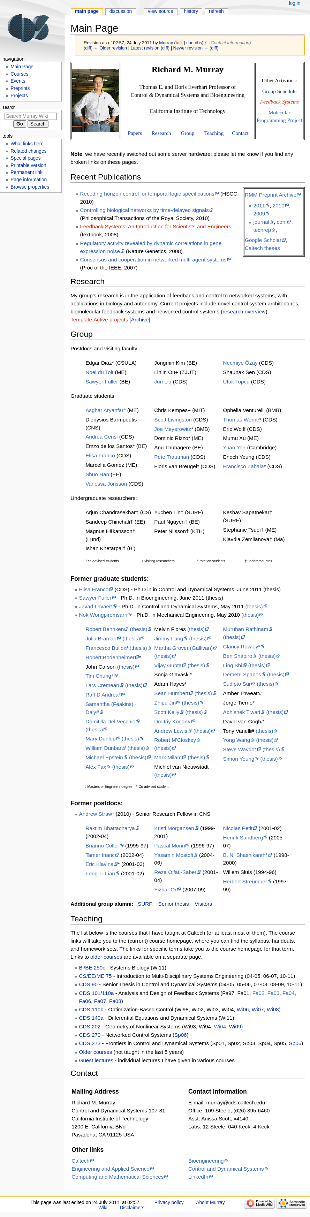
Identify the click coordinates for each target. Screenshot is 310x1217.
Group (187, 133)
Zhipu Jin (165, 703)
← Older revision (110, 48)
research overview (244, 311)
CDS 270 (90, 1035)
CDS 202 (90, 1026)
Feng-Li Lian (100, 873)
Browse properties (29, 187)
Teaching (214, 133)
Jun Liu (162, 382)
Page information (28, 179)
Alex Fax (95, 767)
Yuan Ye (233, 447)
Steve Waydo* (240, 749)
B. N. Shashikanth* (245, 855)
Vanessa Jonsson (106, 484)
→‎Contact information (227, 42)
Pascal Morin (169, 846)
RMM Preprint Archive (270, 195)
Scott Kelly (166, 712)
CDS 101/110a (96, 993)
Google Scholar (263, 240)
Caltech (80, 1161)
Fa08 (115, 1001)
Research (161, 133)
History (191, 11)
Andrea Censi (101, 437)
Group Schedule (279, 91)
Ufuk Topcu (236, 382)
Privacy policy (169, 1202)
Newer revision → (191, 48)
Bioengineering (206, 1161)
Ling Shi (232, 665)
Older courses (95, 1052)
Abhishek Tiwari (241, 712)
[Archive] (140, 319)
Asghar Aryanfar (104, 410)
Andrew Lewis (170, 731)
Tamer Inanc (100, 855)
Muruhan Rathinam (246, 629)
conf (282, 222)
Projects (19, 95)
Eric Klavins (99, 864)
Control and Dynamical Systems (226, 1169)
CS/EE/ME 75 (95, 976)
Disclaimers (132, 1207)
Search (9, 107)
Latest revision (145, 48)
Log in (295, 3)
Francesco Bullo (104, 648)
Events (17, 81)
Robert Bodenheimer (110, 657)
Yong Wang (236, 740)
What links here (27, 143)
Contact (240, 133)
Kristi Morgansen (174, 828)
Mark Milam (168, 757)
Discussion (120, 11)
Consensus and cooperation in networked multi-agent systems (153, 260)
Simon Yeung (239, 759)
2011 (259, 205)
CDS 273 (90, 1043)
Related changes (28, 151)
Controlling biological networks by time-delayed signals (144, 210)
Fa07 (100, 1001)
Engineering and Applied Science (110, 1169)
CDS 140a (91, 1018)
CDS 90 (88, 984)
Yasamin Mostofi (173, 855)
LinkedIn (198, 1177)
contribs (194, 42)
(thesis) (254, 606)
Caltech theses (262, 248)
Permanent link (26, 172)
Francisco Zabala (243, 466)
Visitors (203, 904)
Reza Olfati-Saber (175, 872)
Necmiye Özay (240, 363)
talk (179, 42)
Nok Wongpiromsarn (103, 615)
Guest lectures (96, 1060)
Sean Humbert (171, 693)
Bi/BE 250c (92, 968)
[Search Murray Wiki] (31, 116)
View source (160, 11)
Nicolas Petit (238, 828)
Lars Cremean (102, 685)
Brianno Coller (102, 846)
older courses (106, 957)
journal (261, 222)
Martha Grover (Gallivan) (183, 648)
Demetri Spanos (242, 674)
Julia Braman (100, 638)
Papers (135, 133)
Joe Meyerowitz (172, 429)
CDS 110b (91, 1009)
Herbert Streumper (245, 881)
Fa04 (288, 993)
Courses (19, 74)
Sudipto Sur (237, 684)
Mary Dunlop (100, 738)
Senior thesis (173, 904)
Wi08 (273, 1009)
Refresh (216, 11)
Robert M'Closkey (175, 740)
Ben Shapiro (237, 656)
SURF (145, 904)
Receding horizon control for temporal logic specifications (147, 194)
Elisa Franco (100, 455)
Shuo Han (97, 474)
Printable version (28, 165)
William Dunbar (103, 748)
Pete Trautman (171, 457)
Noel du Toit (99, 372)
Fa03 (273, 993)
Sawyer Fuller (101, 382)
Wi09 (235, 1026)
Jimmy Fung (168, 638)
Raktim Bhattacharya (110, 828)
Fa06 (85, 1001)
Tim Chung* (99, 676)
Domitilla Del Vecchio (110, 721)
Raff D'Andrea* (103, 695)
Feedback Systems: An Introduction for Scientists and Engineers (156, 226)
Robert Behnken (104, 629)
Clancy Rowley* (241, 646)
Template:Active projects (99, 319)
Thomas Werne (241, 420)
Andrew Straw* (96, 814)
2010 (279, 205)
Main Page (87, 11)
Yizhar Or (165, 889)
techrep (262, 230)
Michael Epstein (104, 757)
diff (88, 48)
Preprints (20, 88)
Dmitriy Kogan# (172, 721)
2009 (259, 213)
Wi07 (258, 1009)
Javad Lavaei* (96, 606)
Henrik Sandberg (243, 838)
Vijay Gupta (167, 665)
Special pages (25, 158)
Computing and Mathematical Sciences (117, 1177)
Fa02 (258, 993)
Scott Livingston (173, 420)
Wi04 (220, 1026)
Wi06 (243, 1009)
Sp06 (180, 1035)
